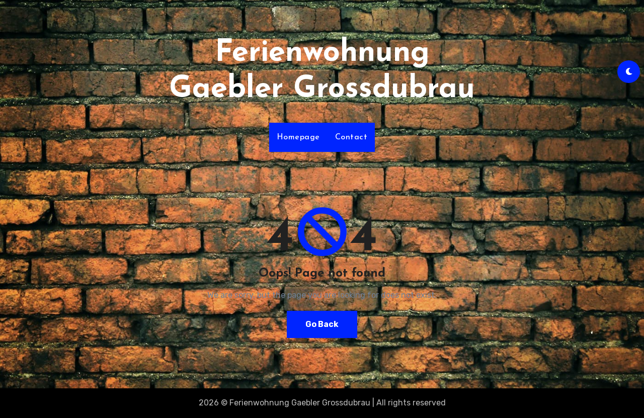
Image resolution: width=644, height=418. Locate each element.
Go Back (322, 324)
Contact (351, 137)
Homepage (298, 137)
